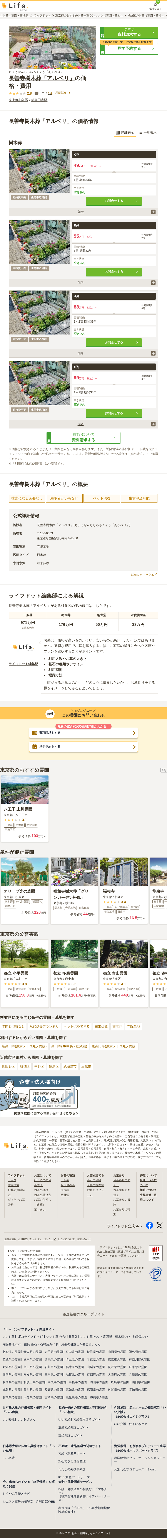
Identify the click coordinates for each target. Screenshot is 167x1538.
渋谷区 (26, 1066)
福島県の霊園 (138, 1351)
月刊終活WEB (45, 1501)
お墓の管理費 (96, 1185)
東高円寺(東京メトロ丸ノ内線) (121, 1046)
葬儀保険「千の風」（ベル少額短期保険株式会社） (84, 1509)
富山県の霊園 (32, 1366)
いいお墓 (8, 1336)
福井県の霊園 (75, 1366)
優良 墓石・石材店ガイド (41, 1344)
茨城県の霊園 (11, 1359)
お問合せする (122, 201)
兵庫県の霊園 (138, 1374)
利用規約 (24, 1239)
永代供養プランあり (46, 1026)
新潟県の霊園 (11, 1366)
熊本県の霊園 (11, 1397)
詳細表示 (123, 133)
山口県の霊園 (141, 1382)
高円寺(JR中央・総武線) (73, 1046)
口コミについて (71, 1239)
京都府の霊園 (96, 1374)
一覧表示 (147, 133)
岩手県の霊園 (54, 1351)
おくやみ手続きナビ (16, 1493)
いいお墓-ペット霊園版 (96, 1336)
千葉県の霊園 (96, 1359)
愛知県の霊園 (32, 1374)
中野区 (41, 1066)
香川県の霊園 (32, 1389)
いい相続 (64, 1419)
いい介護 (120, 1424)
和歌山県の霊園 (34, 1382)
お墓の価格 (41, 1190)
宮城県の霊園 (75, 1351)
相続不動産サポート (72, 1453)
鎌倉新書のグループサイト (83, 1314)
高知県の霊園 (75, 1389)
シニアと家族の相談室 (18, 1501)
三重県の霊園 (54, 1374)
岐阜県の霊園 (138, 1366)
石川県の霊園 (54, 1366)
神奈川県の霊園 (139, 1359)
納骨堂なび (140, 1336)
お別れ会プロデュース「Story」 (136, 1469)
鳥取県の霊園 (57, 1382)
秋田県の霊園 (96, 1351)
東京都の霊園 (117, 1359)
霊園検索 (14, 1185)
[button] (129, 32)
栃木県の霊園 (32, 1359)
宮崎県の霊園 (54, 1397)
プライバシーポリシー (45, 1239)
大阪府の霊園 (117, 1374)
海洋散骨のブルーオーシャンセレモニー (140, 1459)
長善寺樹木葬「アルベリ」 (43, 78)
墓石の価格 (94, 1180)
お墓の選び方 (43, 1195)
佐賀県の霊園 (117, 1389)
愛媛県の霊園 (54, 1389)
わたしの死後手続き (72, 1469)
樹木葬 (124, 1026)
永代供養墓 (68, 1185)
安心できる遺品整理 (72, 1461)
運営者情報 (10, 1239)
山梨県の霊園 (96, 1366)
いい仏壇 (9, 1458)
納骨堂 (65, 1195)
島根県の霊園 (78, 1382)
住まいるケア (138, 1424)
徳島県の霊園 (11, 1389)
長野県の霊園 (117, 1366)
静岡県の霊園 (11, 1374)
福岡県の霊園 (96, 1389)
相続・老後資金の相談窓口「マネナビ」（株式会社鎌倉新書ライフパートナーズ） (84, 1494)
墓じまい (40, 1209)
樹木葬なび (122, 1336)
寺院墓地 (141, 1026)
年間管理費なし (14, 1026)
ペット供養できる (81, 1026)
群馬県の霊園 (54, 1359)
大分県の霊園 (32, 1397)
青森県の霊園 (32, 1351)
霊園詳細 (63, 93)
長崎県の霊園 (138, 1389)
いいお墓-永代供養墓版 (62, 1336)
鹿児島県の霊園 (76, 1397)
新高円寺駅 (41, 100)
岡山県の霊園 (99, 1382)
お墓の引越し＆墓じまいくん (81, 1344)
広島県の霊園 (120, 1382)
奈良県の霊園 (11, 1382)
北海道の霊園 (11, 1351)
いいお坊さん (26, 1419)
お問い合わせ (90, 1239)
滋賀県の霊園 (75, 1374)
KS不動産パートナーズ (74, 1477)
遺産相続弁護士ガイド (73, 1427)
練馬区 (56, 1066)
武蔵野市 (73, 1066)
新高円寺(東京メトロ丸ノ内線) (26, 1046)
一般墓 (65, 1180)
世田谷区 (9, 1066)
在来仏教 (107, 1026)
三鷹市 (90, 1066)
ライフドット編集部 (24, 664)
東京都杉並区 (19, 100)
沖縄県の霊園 (99, 1397)
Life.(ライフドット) (30, 1336)
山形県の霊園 (117, 1351)
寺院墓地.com (11, 1344)
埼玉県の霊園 (75, 1359)
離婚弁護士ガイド (70, 1435)
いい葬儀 (8, 1419)
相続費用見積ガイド (87, 1419)
